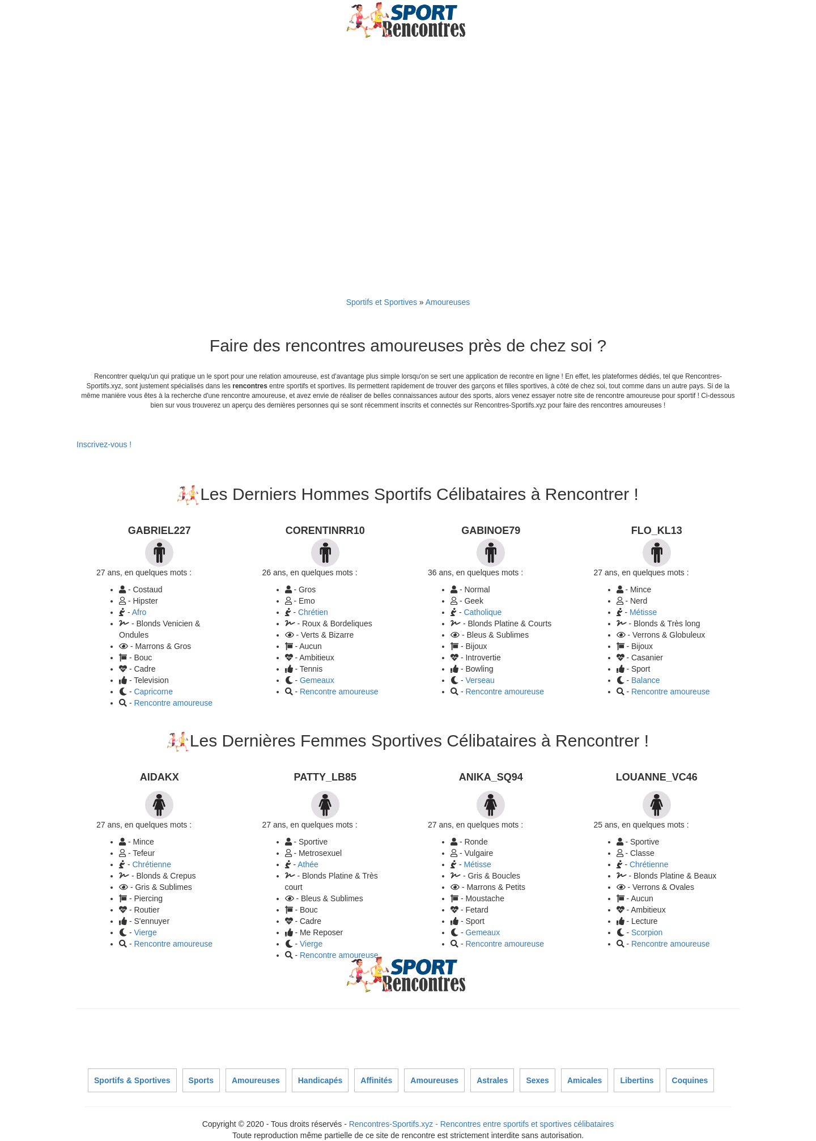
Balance (645, 680)
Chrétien (313, 612)
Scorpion (646, 932)
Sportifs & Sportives (132, 1080)
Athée (308, 864)
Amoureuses (448, 302)
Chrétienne (151, 864)
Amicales (584, 1080)
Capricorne (153, 691)
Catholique (483, 612)
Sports (201, 1080)
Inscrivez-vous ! (103, 444)
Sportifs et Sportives (381, 302)
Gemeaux (317, 680)
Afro (139, 612)
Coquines (690, 1080)
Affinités (376, 1080)
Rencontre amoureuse (173, 702)
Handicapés (320, 1080)
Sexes (537, 1080)
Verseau (479, 680)
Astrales (492, 1080)
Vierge (145, 932)
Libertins (636, 1080)
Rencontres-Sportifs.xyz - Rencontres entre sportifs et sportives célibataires (481, 1124)
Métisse (643, 612)
